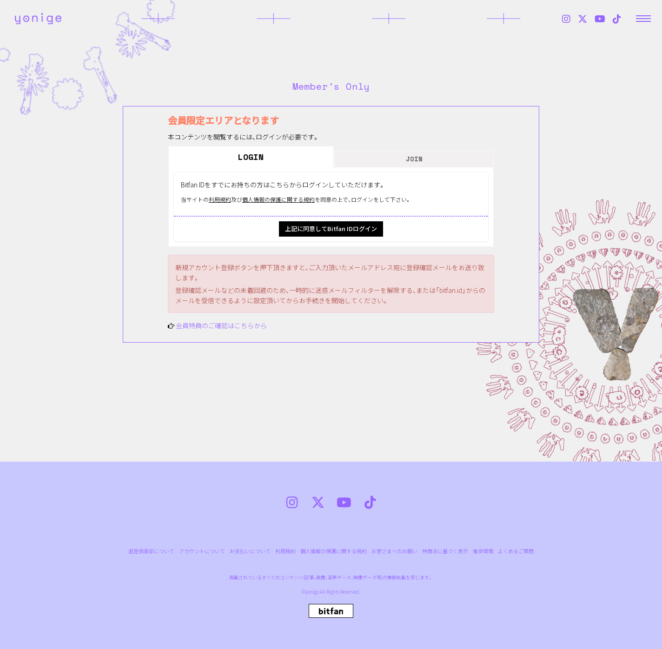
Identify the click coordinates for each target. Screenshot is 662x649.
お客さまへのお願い (394, 551)
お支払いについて (250, 551)
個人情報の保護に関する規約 (278, 199)
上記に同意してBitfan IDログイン (331, 228)
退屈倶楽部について (151, 551)
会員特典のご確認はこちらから (221, 325)
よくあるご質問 (516, 551)
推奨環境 (483, 551)
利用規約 (220, 199)
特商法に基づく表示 (445, 551)
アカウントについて (202, 551)
